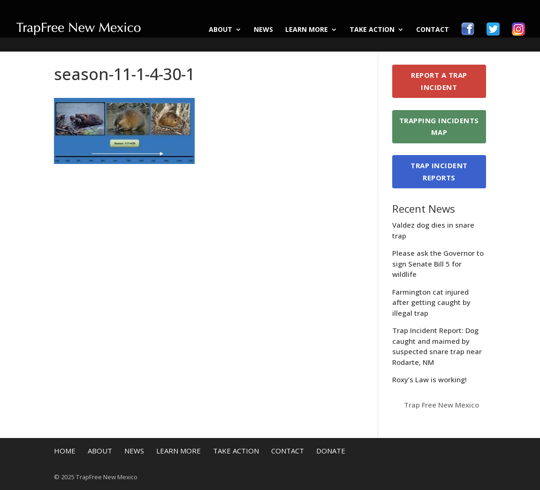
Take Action (372, 30)
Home (65, 450)
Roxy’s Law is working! (429, 379)
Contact (432, 30)
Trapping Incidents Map (439, 126)
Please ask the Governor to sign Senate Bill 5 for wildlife (438, 263)
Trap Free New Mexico (441, 404)
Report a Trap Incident (439, 81)
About (220, 30)
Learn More (306, 30)
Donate (330, 450)
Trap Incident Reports (439, 171)
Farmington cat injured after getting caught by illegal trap (431, 302)
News (263, 30)
